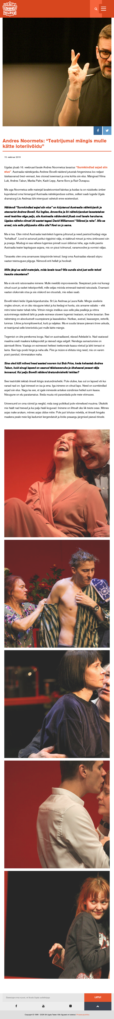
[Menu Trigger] (103, 8)
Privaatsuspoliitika (82, 1015)
